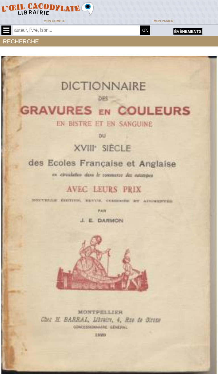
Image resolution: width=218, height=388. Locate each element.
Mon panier (163, 21)
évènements (188, 31)
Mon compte (54, 21)
